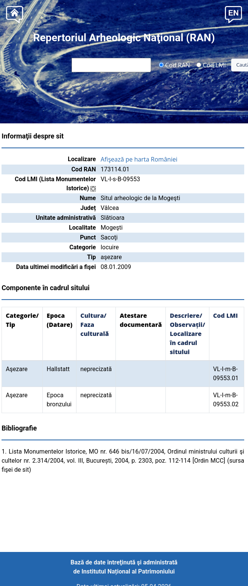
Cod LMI (211, 65)
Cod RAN (174, 65)
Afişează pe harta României (139, 159)
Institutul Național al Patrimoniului (128, 571)
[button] (233, 14)
